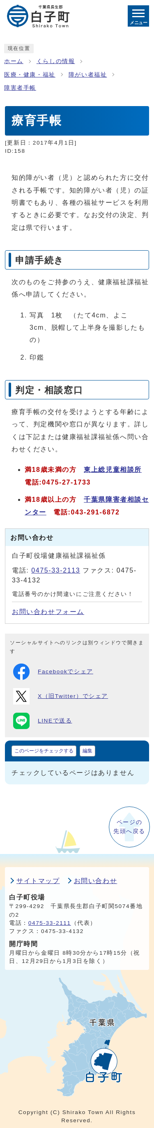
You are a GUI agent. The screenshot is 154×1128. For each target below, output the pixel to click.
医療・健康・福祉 (29, 75)
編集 (87, 751)
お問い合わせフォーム (48, 611)
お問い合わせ (95, 880)
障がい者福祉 (88, 75)
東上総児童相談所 (113, 469)
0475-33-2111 (49, 923)
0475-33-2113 (55, 570)
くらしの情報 (56, 61)
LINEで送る (42, 721)
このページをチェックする (44, 751)
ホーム (13, 61)
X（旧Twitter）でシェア (60, 696)
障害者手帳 (20, 88)
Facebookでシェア (53, 672)
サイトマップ (38, 880)
